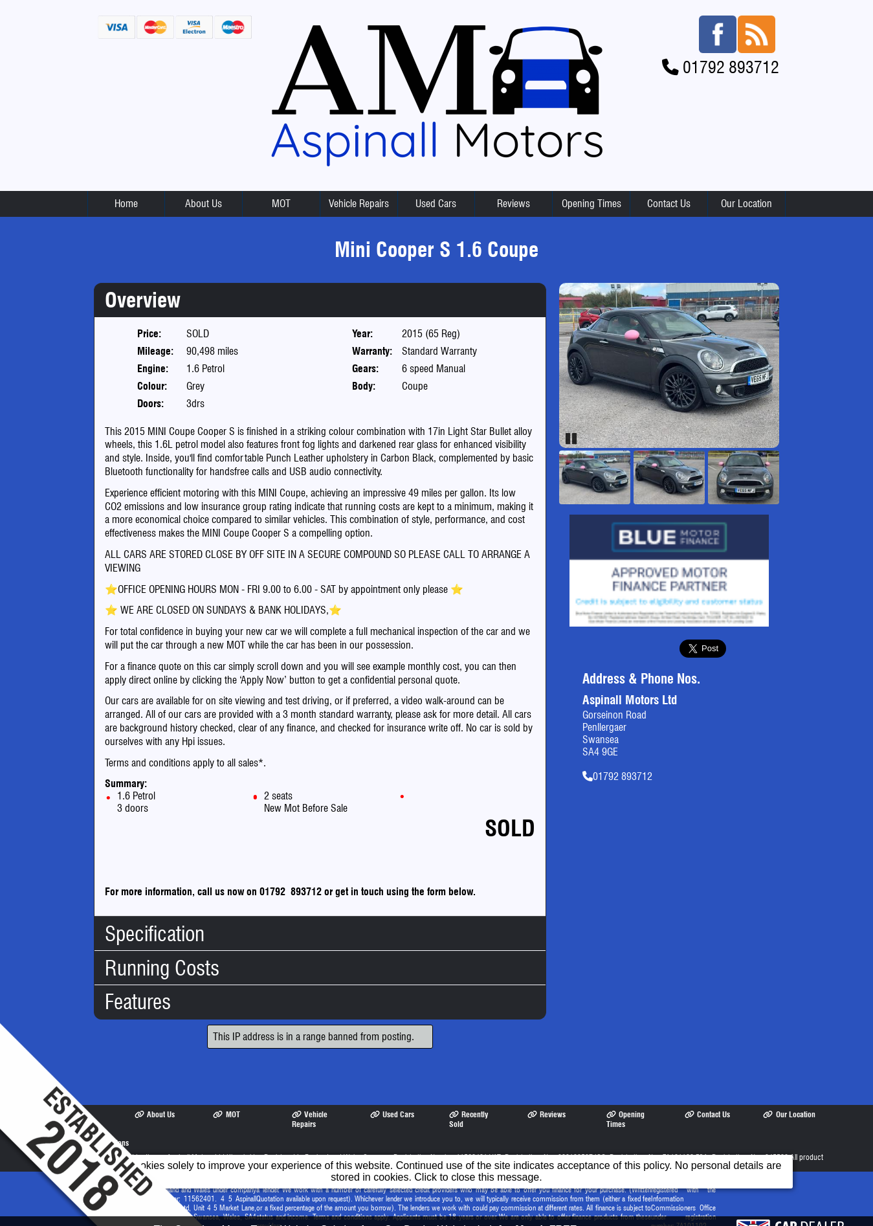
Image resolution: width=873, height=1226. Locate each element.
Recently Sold (468, 1105)
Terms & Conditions (92, 1128)
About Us (203, 189)
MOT (281, 189)
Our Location (746, 189)
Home (126, 189)
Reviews (513, 189)
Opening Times (591, 189)
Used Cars (435, 189)
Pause (572, 424)
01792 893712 (731, 53)
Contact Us (669, 189)
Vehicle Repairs (359, 189)
